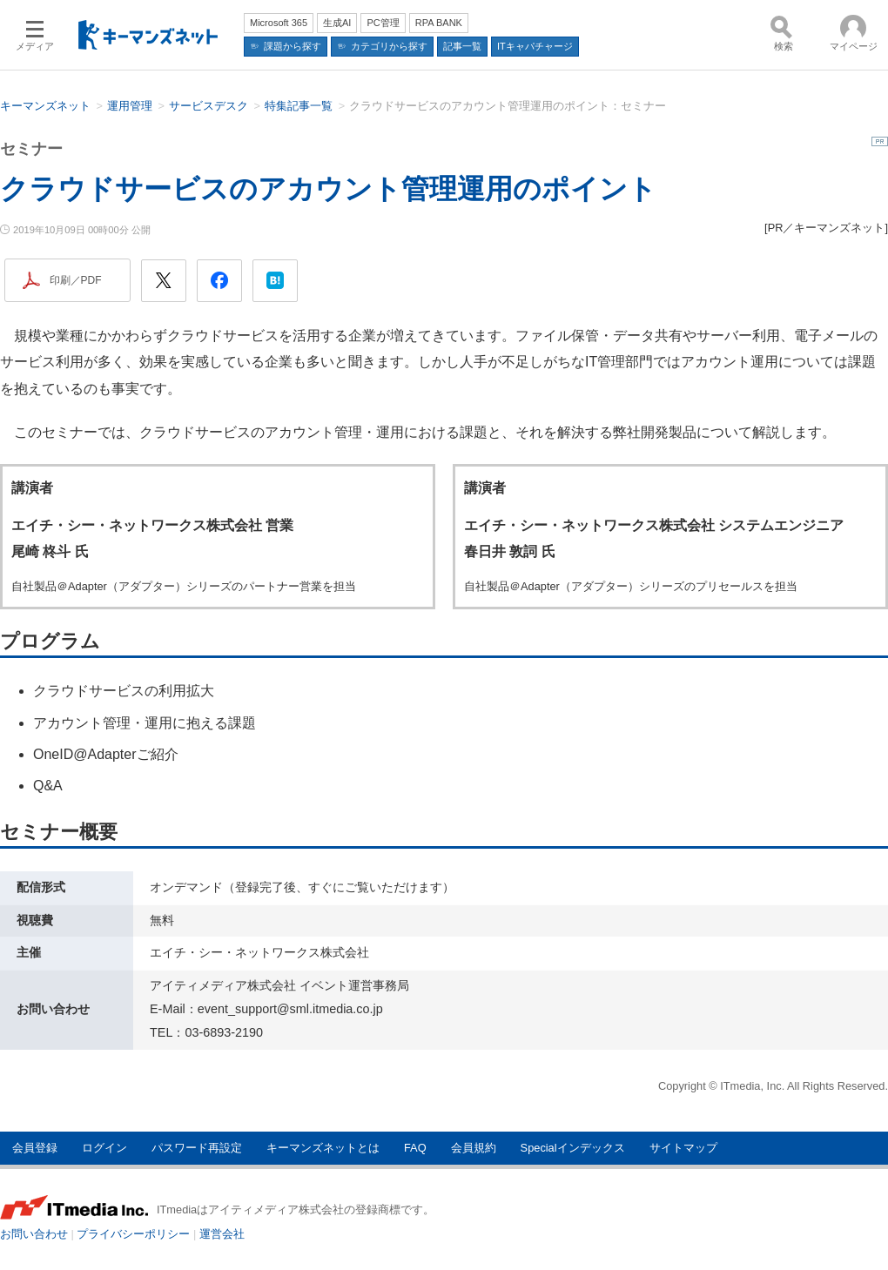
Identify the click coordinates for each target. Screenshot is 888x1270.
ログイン (104, 1147)
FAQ (415, 1147)
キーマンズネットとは (323, 1147)
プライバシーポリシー (133, 1233)
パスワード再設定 (196, 1147)
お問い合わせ (34, 1233)
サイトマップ (683, 1147)
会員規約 (473, 1147)
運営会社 (222, 1233)
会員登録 (34, 1147)
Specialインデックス (573, 1147)
